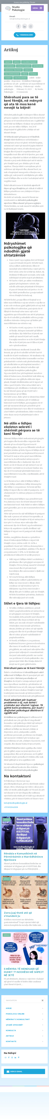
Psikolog (18, 86)
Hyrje (9, 1008)
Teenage (33, 74)
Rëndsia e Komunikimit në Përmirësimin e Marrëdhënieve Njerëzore (23, 856)
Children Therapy (29, 62)
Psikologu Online (15, 1014)
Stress (24, 74)
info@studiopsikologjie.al (15, 803)
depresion (15, 81)
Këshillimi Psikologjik (31, 81)
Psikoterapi (28, 86)
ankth (31, 78)
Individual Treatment (13, 70)
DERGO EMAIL (14, 1071)
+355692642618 (24, 35)
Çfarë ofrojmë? (14, 1025)
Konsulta (28, 70)
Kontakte (11, 1041)
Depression (37, 66)
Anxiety (8, 62)
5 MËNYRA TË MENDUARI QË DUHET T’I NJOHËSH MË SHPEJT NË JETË (24, 972)
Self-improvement (12, 74)
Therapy (8, 78)
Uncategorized (20, 78)
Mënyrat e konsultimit (18, 1019)
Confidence (9, 66)
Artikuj (16, 62)
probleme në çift (11, 84)
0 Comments (22, 92)
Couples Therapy (23, 66)
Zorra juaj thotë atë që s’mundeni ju (18, 914)
